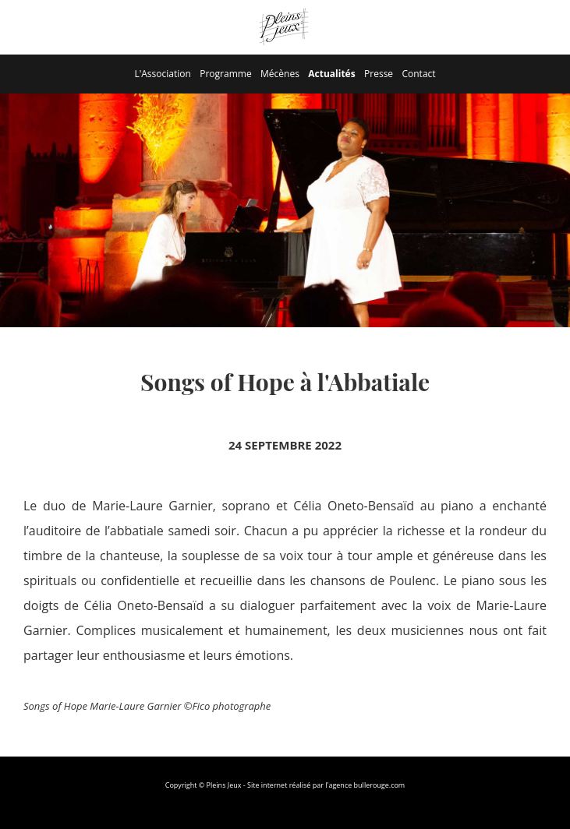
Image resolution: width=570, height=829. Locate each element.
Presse (378, 73)
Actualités (331, 73)
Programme (225, 73)
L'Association (162, 73)
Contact (418, 73)
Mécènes (279, 73)
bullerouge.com (379, 785)
